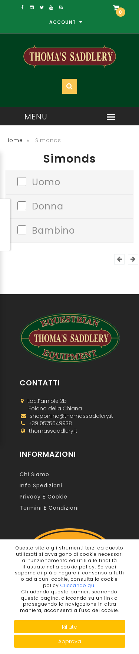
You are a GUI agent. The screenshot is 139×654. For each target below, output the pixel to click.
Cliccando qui (78, 585)
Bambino (53, 229)
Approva (69, 641)
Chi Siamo (34, 474)
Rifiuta (69, 627)
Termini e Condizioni (49, 508)
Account (66, 22)
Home (14, 140)
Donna (47, 205)
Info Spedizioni (41, 485)
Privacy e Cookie (43, 496)
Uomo (46, 181)
